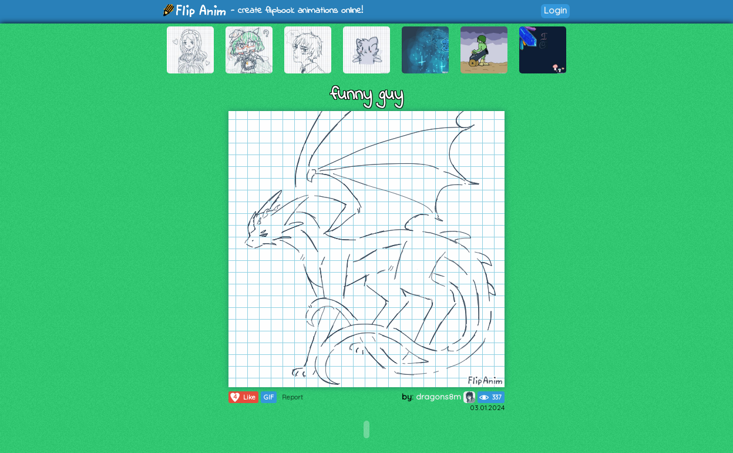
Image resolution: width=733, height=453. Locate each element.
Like (242, 397)
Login (555, 10)
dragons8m (445, 396)
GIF (269, 397)
